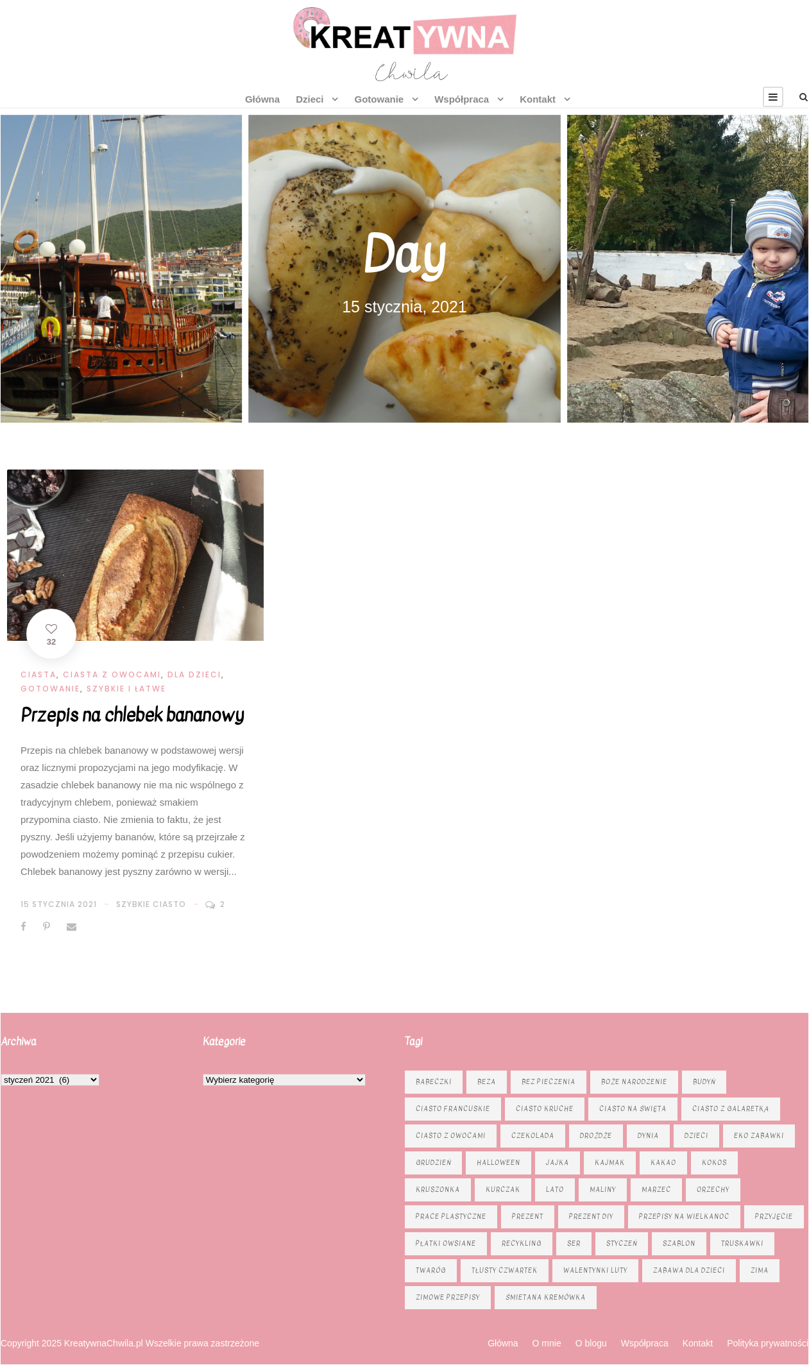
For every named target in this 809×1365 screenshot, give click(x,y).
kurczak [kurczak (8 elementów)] (503, 1189)
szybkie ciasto (151, 904)
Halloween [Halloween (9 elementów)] (498, 1162)
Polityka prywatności (767, 1343)
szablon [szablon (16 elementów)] (679, 1243)
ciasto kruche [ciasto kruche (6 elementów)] (545, 1109)
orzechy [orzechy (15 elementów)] (713, 1189)
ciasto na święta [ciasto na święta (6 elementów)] (633, 1109)
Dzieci (309, 99)
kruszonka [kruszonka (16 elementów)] (438, 1189)
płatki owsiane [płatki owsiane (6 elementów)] (446, 1243)
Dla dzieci (194, 674)
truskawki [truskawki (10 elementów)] (742, 1243)
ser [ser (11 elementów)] (574, 1243)
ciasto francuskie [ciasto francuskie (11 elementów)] (453, 1109)
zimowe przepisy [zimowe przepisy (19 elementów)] (448, 1297)
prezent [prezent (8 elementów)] (527, 1216)
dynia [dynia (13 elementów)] (648, 1135)
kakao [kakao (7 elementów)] (663, 1162)
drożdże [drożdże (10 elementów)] (596, 1135)
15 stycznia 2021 (59, 904)
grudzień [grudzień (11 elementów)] (433, 1162)
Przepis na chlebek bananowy (132, 715)
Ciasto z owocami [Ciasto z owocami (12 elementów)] (451, 1135)
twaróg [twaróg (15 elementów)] (431, 1270)
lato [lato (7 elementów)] (555, 1189)
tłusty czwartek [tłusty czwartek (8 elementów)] (505, 1270)
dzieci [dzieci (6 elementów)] (696, 1135)
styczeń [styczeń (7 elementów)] (621, 1243)
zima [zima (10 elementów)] (760, 1270)
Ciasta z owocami (112, 674)
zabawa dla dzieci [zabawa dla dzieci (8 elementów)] (689, 1270)
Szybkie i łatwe (126, 688)
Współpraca (461, 99)
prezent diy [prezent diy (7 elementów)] (591, 1216)
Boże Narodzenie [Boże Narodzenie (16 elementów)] (634, 1082)
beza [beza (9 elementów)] (486, 1082)
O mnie (546, 1343)
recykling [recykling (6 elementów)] (521, 1243)
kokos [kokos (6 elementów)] (714, 1162)
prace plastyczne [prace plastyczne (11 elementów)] (451, 1216)
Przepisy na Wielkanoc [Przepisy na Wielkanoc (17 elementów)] (684, 1216)
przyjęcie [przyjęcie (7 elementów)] (774, 1216)
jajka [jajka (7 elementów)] (557, 1162)
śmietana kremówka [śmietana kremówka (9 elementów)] (546, 1297)
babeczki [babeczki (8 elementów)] (434, 1082)
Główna (262, 99)
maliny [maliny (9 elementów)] (603, 1189)
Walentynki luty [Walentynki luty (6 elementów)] (595, 1270)
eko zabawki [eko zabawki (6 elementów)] (759, 1135)
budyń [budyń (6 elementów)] (704, 1082)
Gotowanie (379, 99)
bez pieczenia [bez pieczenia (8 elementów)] (548, 1082)
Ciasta (38, 674)
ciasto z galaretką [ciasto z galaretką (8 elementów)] (730, 1109)
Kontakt (538, 99)
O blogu (591, 1343)
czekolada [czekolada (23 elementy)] (532, 1135)
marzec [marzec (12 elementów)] (656, 1189)
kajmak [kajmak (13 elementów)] (610, 1162)
